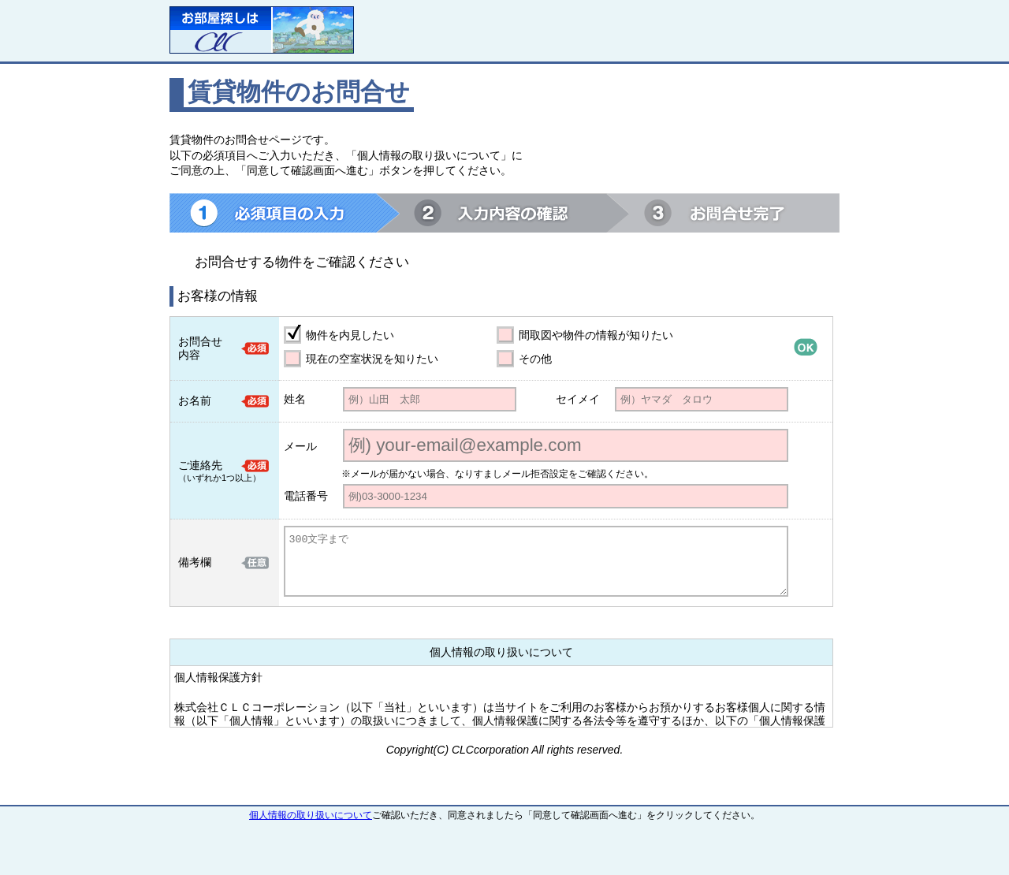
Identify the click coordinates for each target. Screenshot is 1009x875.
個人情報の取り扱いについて (310, 815)
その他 (535, 358)
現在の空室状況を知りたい (372, 358)
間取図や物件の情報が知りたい (596, 335)
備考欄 (194, 562)
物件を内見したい (350, 335)
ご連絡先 (200, 465)
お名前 (194, 400)
